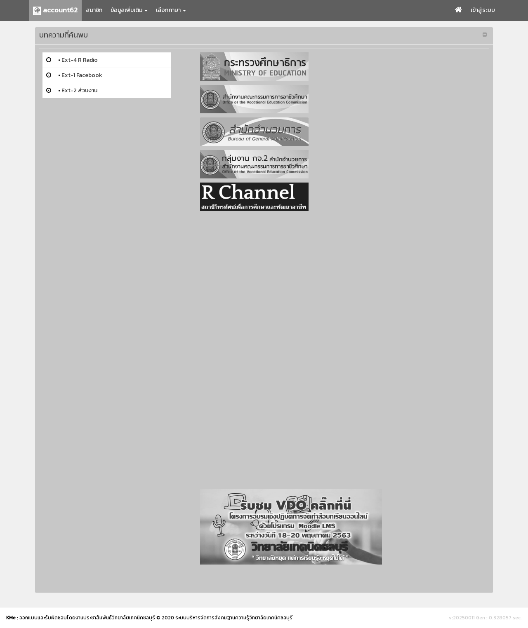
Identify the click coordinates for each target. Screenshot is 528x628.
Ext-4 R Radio (79, 60)
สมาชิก (94, 10)
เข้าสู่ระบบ (483, 10)
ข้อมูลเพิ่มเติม (129, 10)
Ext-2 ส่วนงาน (79, 90)
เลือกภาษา (171, 10)
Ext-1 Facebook (81, 75)
